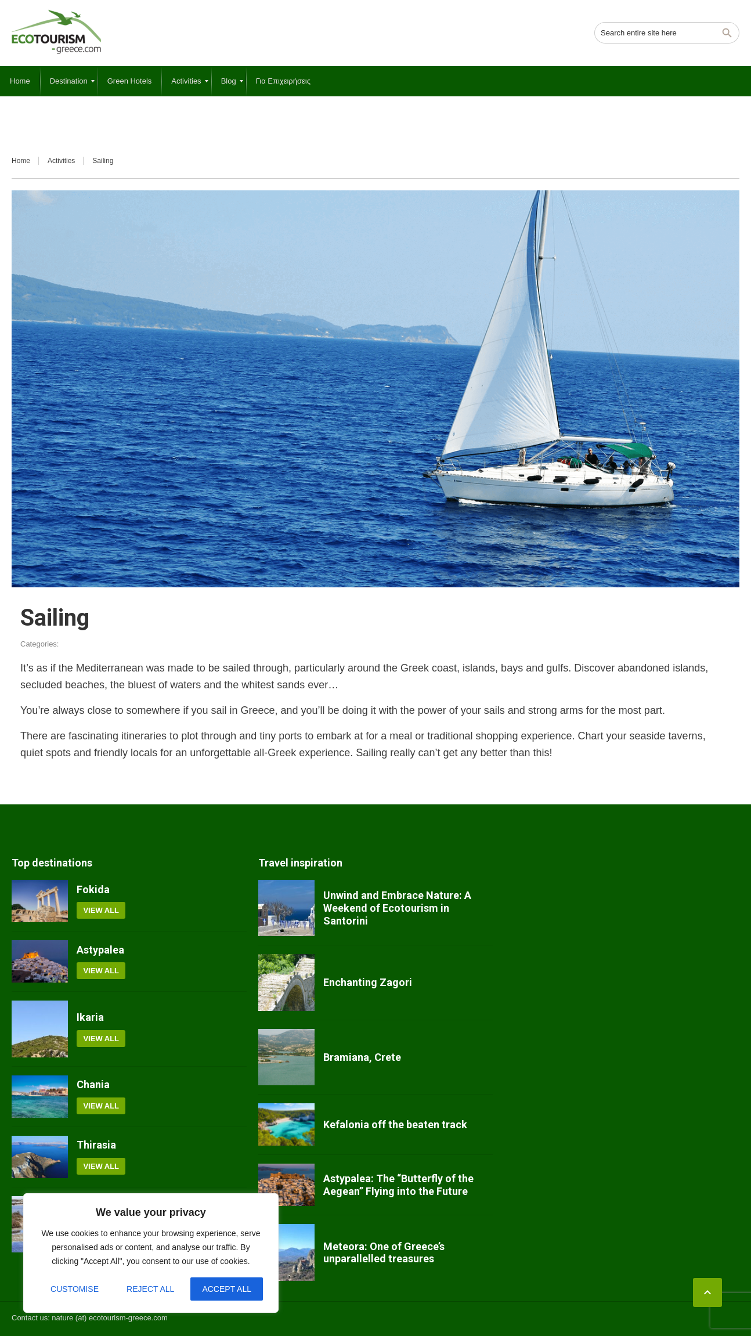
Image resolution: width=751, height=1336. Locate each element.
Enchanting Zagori (367, 982)
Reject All (150, 1289)
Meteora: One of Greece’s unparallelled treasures (384, 1252)
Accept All (226, 1289)
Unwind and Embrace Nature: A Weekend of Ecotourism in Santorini (397, 907)
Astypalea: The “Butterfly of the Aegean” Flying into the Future (398, 1184)
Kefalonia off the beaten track (395, 1124)
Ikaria (90, 1017)
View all (101, 910)
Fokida (93, 889)
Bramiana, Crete (362, 1057)
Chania (93, 1084)
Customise (74, 1289)
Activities (61, 161)
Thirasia (96, 1145)
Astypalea (100, 950)
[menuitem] (20, 81)
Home (21, 161)
